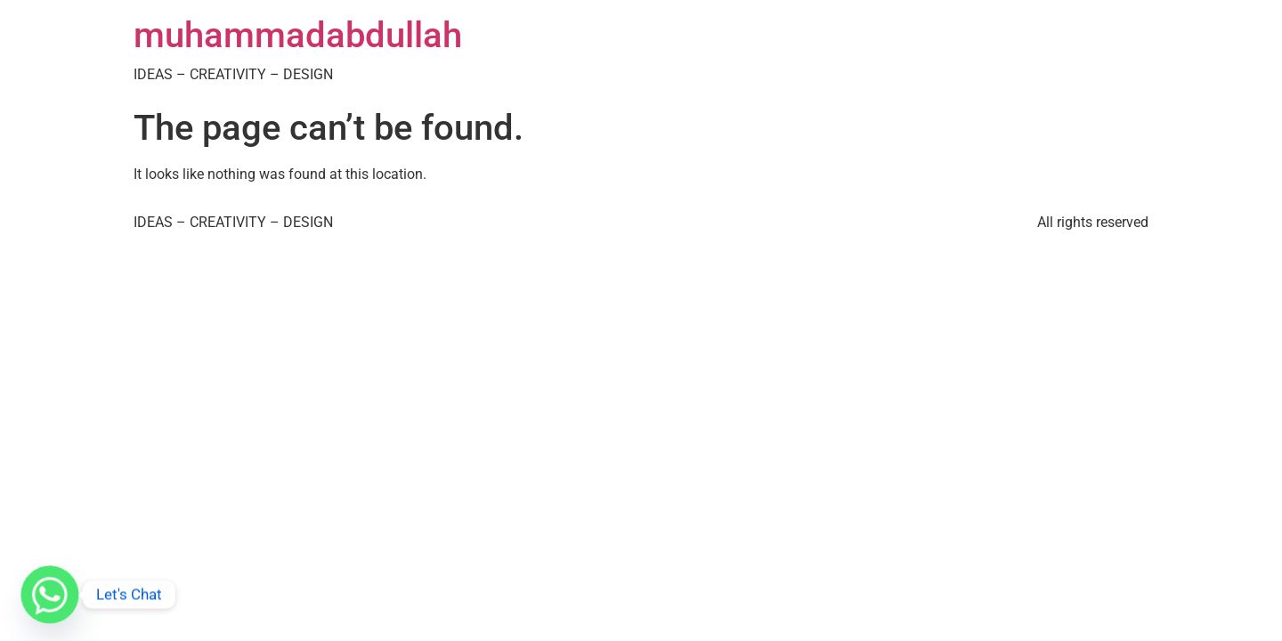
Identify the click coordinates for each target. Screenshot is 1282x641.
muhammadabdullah (298, 35)
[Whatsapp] (50, 595)
